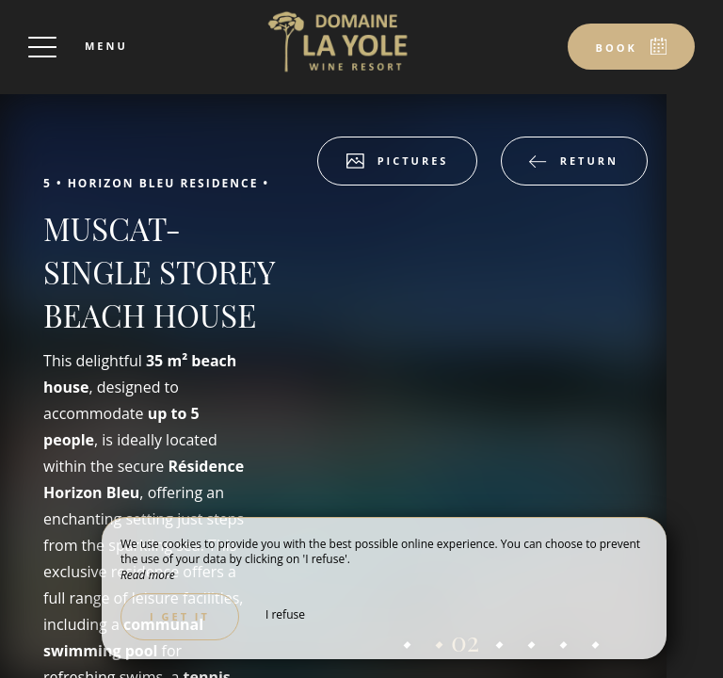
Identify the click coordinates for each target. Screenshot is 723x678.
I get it (180, 616)
